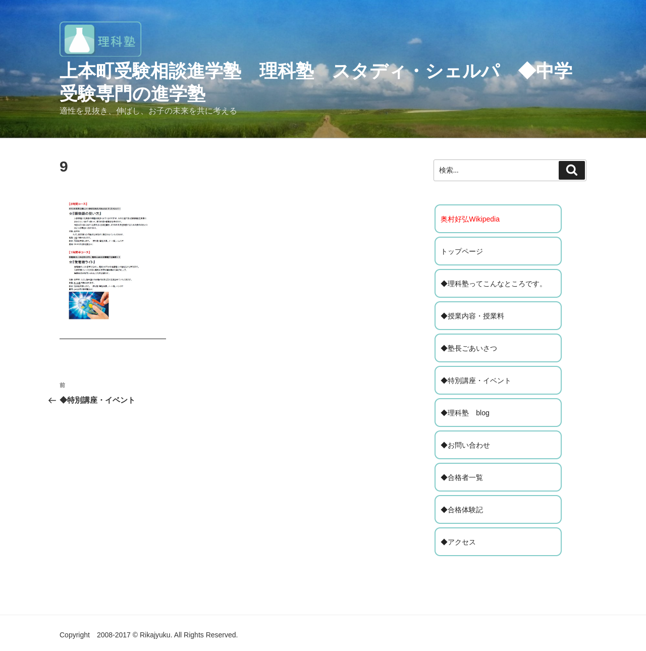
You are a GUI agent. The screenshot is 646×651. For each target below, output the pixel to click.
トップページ (462, 251)
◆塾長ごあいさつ (469, 348)
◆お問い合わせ (465, 445)
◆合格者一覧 (462, 477)
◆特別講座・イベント (476, 380)
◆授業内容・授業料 (472, 316)
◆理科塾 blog (465, 413)
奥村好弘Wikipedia (470, 219)
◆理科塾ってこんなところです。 (494, 284)
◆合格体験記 (462, 510)
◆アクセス (458, 542)
